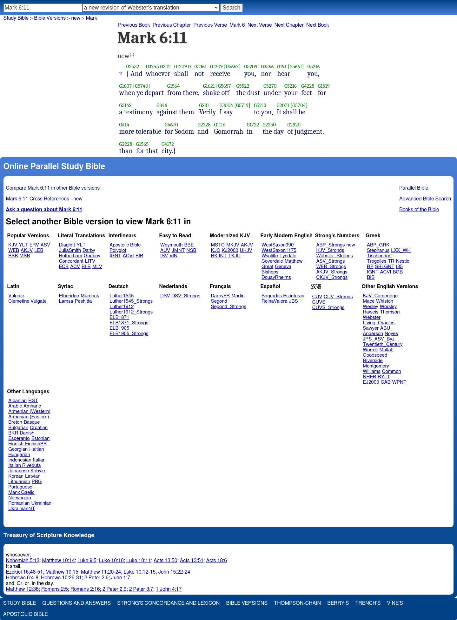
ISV (164, 255)
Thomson (390, 312)
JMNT (178, 250)
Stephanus (378, 250)
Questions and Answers (76, 603)
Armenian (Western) (29, 411)
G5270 (270, 86)
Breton (15, 422)
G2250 (269, 125)
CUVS (319, 302)
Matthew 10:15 (61, 572)
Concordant (71, 261)
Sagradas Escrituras (283, 295)
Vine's (395, 603)
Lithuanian (19, 481)
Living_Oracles (378, 322)
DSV (165, 295)
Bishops (270, 272)
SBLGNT (384, 266)
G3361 (200, 67)
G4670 (171, 125)
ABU (385, 328)
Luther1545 (121, 295)
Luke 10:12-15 (139, 572)
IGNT (115, 255)
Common (391, 371)
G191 (282, 67)
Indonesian (19, 460)
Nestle (402, 261)
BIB (139, 255)
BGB (398, 272)
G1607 (125, 86)
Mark (91, 18)
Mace (368, 301)
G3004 (226, 105)
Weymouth (171, 245)
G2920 (294, 125)
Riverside (372, 360)
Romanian (19, 503)
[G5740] (141, 86)
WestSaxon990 (278, 245)
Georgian (18, 449)
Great (267, 266)
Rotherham (70, 255)
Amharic (32, 406)
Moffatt (386, 349)
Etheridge (69, 295)
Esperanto (19, 438)
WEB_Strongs (331, 266)
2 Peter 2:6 (96, 577)
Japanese (18, 470)
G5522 (242, 86)
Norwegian (19, 497)
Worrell (370, 349)
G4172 (168, 144)
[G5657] (224, 86)
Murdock (90, 295)
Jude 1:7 (120, 577)
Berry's (338, 603)
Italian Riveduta (24, 465)
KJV (12, 245)
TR (391, 261)
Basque (32, 422)
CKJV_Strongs (332, 277)
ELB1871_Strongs (128, 322)
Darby (89, 250)
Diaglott (67, 245)
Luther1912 (121, 306)
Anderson (373, 333)
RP (370, 266)
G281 (204, 105)
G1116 (219, 125)
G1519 (323, 86)
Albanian (17, 400)
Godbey (92, 255)
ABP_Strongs (330, 245)
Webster (372, 317)
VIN (173, 255)
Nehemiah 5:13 (23, 560)
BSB (13, 255)
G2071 (283, 105)
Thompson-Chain (297, 603)
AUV (165, 250)
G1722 (253, 125)
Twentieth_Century (382, 344)
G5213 (260, 105)
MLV (97, 266)
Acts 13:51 (192, 560)
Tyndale (288, 255)
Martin (238, 295)
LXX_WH (401, 250)
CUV (317, 296)
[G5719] (242, 105)
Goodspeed (375, 355)
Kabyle (37, 470)
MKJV (232, 245)
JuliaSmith (70, 250)
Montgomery (376, 366)
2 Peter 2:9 (115, 589)
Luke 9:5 (86, 560)
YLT (23, 245)
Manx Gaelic (21, 492)
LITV (90, 261)
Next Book (317, 25)
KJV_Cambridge (380, 295)
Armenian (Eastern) (28, 416)
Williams (372, 371)
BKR (13, 433)
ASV (45, 245)
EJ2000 (371, 382)
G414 (124, 125)
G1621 (209, 86)
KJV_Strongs (330, 250)
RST (33, 400)
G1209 (180, 67)
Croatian (39, 427)
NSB (191, 250)
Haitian (36, 449)
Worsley (388, 306)
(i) (131, 54)
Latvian (32, 476)
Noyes (391, 333)
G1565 (142, 144)
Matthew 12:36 (22, 589)
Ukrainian (41, 503)
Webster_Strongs (334, 255)
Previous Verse (210, 25)
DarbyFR (220, 295)
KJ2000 (230, 250)
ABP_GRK (378, 245)
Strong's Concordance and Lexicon (168, 603)
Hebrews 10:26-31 (61, 577)
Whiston (384, 301)
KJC (215, 250)
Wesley (370, 306)
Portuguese (20, 487)
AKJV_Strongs (331, 272)
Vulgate (16, 295)
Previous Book (134, 25)
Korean (15, 476)
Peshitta (83, 301)
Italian (39, 460)
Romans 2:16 (85, 589)
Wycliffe (270, 255)
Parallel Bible (413, 188)
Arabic (15, 406)
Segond (219, 301)
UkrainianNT (21, 508)
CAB (386, 382)
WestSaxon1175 (279, 250)
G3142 (125, 105)
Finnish (15, 443)
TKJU (234, 255)
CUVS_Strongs (328, 307)
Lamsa (66, 301)
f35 (399, 266)
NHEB (369, 376)
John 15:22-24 (174, 572)
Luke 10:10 (111, 560)
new (75, 18)
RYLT (384, 376)
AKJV (27, 250)
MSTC (218, 245)
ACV (75, 266)
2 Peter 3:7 (141, 589)
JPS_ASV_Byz (378, 339)
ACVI (128, 255)
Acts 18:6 (216, 560)
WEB (13, 250)
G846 (161, 105)
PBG (37, 481)
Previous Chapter (172, 25)
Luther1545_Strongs (131, 301)
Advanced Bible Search (425, 198)
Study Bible (16, 18)
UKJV (246, 250)
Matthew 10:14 (58, 560)
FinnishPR (36, 443)
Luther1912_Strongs (131, 312)
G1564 (173, 86)
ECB (64, 266)
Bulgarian (18, 427)
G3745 (152, 67)
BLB (86, 266)
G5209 (250, 67)
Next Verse (260, 25)
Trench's (368, 603)
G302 (165, 67)
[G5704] (299, 105)
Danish (27, 433)
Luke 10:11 (138, 560)
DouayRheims (276, 277)
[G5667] (232, 67)
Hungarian (19, 454)
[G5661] (296, 67)
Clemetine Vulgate (27, 301)
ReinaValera (274, 301)
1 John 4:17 (169, 589)
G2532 (132, 67)
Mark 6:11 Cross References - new (44, 198)
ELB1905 (119, 328)
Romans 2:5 (54, 589)
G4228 (307, 86)
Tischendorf (379, 255)
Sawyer (371, 328)
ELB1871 (119, 317)
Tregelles (376, 261)
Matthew (294, 261)
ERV (34, 245)
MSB (24, 255)
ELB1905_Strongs (128, 333)
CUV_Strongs (338, 296)
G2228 (204, 125)
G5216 (314, 67)
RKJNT (219, 255)
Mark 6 (237, 25)
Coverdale (272, 261)
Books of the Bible (419, 209)
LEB (38, 250)
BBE (189, 245)
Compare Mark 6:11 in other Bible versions (53, 188)
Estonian (40, 438)
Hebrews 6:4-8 (22, 577)
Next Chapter (289, 25)
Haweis (370, 312)
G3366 (267, 67)
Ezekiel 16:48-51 (24, 572)
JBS (293, 301)
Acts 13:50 (165, 560)
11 (121, 74)
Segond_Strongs (228, 306)
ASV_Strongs (330, 261)
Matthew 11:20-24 (101, 572)
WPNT (399, 382)
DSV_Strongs (185, 295)
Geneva (283, 266)
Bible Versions (50, 18)
